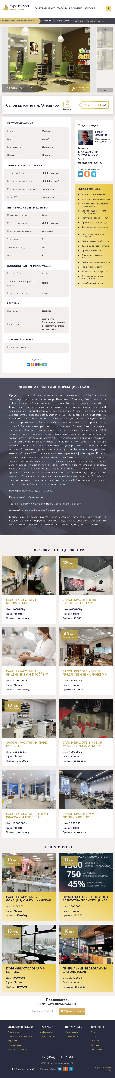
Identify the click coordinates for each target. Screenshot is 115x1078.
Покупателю (75, 8)
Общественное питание (20, 1036)
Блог (93, 1032)
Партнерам (96, 1049)
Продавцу (62, 8)
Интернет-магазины (18, 1049)
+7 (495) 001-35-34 (88, 155)
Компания (90, 8)
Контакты (95, 1040)
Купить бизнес (72, 1036)
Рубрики (47, 20)
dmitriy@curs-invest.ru (90, 163)
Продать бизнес (48, 1036)
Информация (46, 1032)
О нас (93, 1036)
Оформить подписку (72, 1011)
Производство (15, 1045)
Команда (95, 1045)
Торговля (12, 1040)
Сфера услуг (63, 20)
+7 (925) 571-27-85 (88, 152)
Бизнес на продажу (45, 8)
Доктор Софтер (108, 1069)
